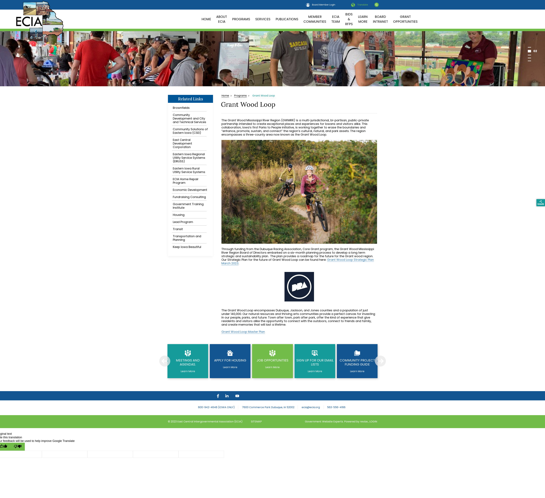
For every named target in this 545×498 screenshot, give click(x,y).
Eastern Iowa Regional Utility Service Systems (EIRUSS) (189, 157)
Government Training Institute (188, 206)
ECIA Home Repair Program (186, 181)
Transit (178, 229)
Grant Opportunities (405, 19)
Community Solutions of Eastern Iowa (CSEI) (190, 131)
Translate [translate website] (359, 5)
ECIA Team (335, 19)
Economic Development (190, 190)
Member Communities (314, 19)
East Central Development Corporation (182, 143)
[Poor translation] (18, 447)
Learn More (363, 19)
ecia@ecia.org (311, 407)
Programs (241, 19)
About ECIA (221, 19)
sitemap (256, 421)
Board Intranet (380, 19)
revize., (364, 421)
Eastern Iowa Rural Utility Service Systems (189, 170)
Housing (178, 215)
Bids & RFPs (349, 19)
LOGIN (373, 421)
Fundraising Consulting (189, 197)
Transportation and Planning (187, 238)
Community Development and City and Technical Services (189, 118)
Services (262, 19)
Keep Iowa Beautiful (187, 247)
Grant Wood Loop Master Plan (243, 332)
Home (206, 19)
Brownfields (181, 108)
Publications (287, 19)
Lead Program (183, 222)
